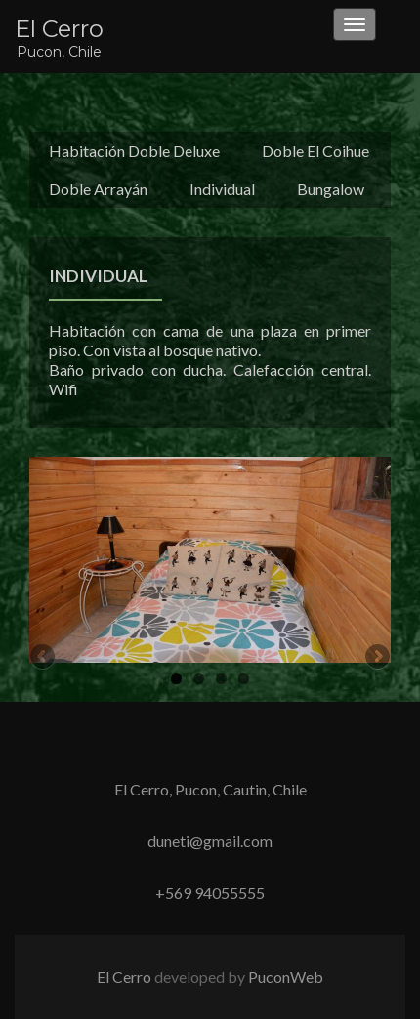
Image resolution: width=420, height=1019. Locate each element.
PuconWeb (285, 976)
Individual (222, 189)
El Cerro (59, 29)
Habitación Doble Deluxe (134, 151)
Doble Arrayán (98, 189)
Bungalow (330, 189)
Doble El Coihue (315, 151)
